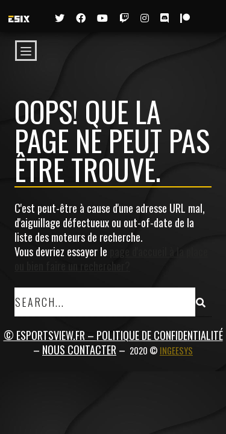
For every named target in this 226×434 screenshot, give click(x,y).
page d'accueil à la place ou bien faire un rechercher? (111, 259)
